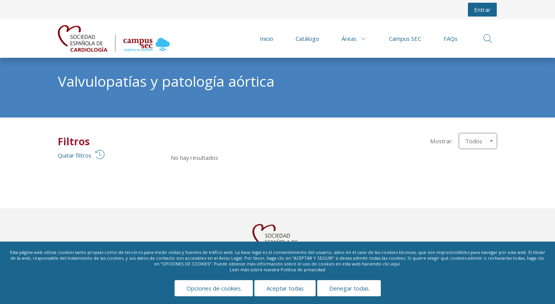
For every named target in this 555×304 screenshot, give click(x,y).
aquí (395, 264)
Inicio (266, 38)
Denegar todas (349, 288)
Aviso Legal (230, 258)
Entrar (482, 9)
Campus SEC (405, 38)
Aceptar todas (285, 288)
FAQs (450, 38)
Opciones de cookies (214, 288)
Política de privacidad (303, 269)
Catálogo (307, 38)
